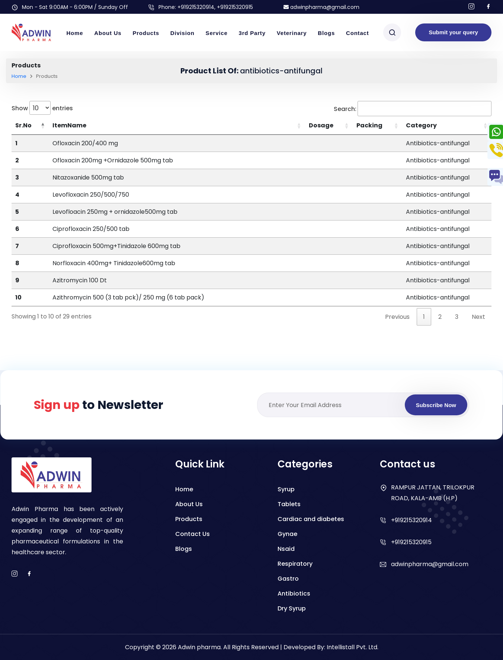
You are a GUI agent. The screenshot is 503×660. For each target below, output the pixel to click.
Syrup (286, 489)
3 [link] (456, 316)
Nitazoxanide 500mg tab (88, 177)
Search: (412, 108)
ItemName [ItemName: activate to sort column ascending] (69, 125)
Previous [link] (397, 316)
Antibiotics (294, 593)
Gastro (288, 578)
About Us (107, 33)
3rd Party (252, 33)
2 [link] (440, 316)
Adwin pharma (199, 647)
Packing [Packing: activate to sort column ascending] (369, 125)
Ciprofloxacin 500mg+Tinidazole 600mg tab (116, 246)
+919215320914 (195, 7)
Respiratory (295, 563)
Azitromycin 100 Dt (79, 280)
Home (74, 33)
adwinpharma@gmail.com (321, 7)
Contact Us (192, 534)
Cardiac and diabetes (311, 519)
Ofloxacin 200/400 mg (85, 143)
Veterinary (292, 33)
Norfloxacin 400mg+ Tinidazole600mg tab (113, 263)
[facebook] (29, 574)
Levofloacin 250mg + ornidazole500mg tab (114, 211)
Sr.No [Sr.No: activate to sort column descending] (23, 125)
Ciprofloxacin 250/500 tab (90, 229)
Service (217, 33)
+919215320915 (411, 542)
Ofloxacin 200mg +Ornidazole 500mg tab (112, 160)
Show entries (42, 108)
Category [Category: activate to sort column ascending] (421, 125)
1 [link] (424, 316)
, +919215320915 (233, 7)
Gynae (287, 534)
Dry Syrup (292, 608)
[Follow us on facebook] (488, 6)
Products (145, 33)
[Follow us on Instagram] (471, 6)
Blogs (326, 33)
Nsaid (286, 549)
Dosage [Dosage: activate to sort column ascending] (321, 125)
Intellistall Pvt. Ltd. (352, 647)
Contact (357, 33)
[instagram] (14, 574)
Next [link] (478, 316)
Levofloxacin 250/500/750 (90, 194)
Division (182, 33)
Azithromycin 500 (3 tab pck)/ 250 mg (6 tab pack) (128, 297)
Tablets (289, 504)
